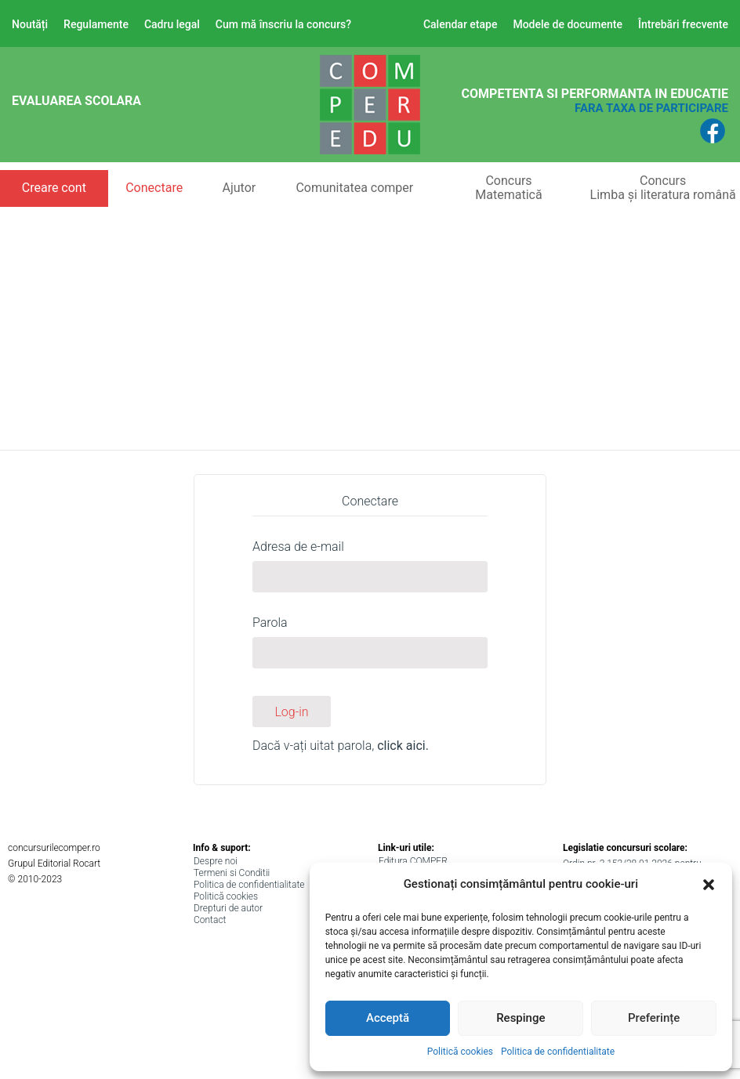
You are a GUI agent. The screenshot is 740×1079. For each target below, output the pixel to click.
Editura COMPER (413, 861)
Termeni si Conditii (232, 872)
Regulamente (96, 24)
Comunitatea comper (354, 187)
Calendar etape (460, 24)
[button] (708, 885)
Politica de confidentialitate (558, 1051)
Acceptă (387, 1018)
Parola (270, 622)
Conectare (154, 187)
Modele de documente (567, 24)
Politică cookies (460, 1051)
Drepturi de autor (228, 908)
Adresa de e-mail (298, 546)
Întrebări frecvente (683, 24)
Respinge (520, 1018)
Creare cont (54, 187)
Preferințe (654, 1018)
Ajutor (239, 187)
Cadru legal (172, 24)
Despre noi (216, 861)
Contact (210, 919)
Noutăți (30, 24)
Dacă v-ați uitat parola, (340, 745)
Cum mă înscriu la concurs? (283, 24)
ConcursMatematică (508, 187)
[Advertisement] (370, 324)
